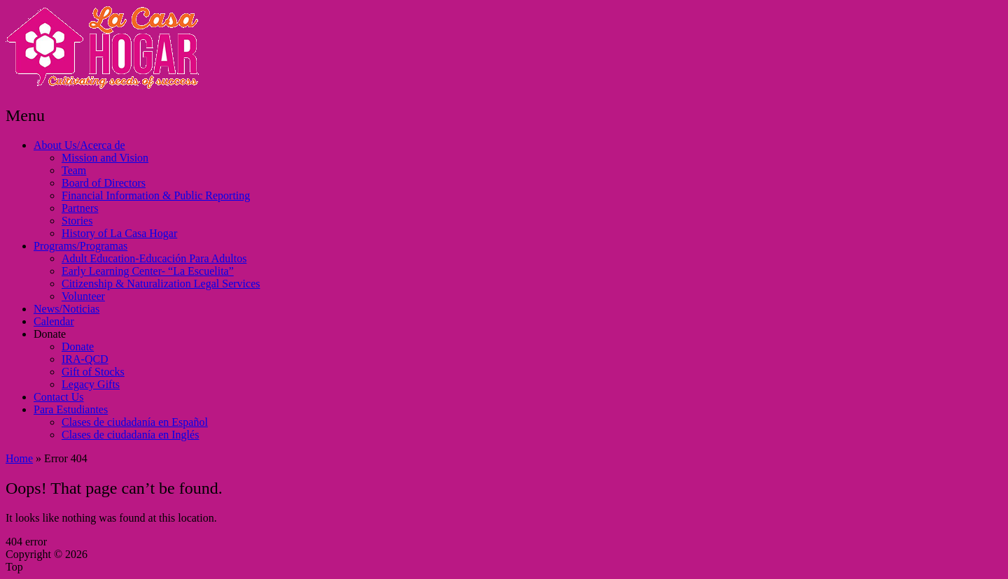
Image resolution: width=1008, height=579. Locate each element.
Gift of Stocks (93, 372)
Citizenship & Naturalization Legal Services (161, 284)
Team (74, 170)
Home (19, 458)
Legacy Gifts (91, 384)
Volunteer (83, 296)
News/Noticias (66, 309)
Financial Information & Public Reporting (156, 195)
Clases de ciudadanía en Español (135, 422)
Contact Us (59, 397)
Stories (77, 221)
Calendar (54, 321)
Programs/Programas (80, 246)
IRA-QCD (85, 359)
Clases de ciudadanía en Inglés (130, 435)
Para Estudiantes (71, 409)
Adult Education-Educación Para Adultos (154, 258)
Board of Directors (104, 183)
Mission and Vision (105, 158)
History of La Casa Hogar (119, 233)
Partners (80, 208)
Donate (50, 334)
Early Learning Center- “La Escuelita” (148, 271)
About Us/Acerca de (79, 145)
